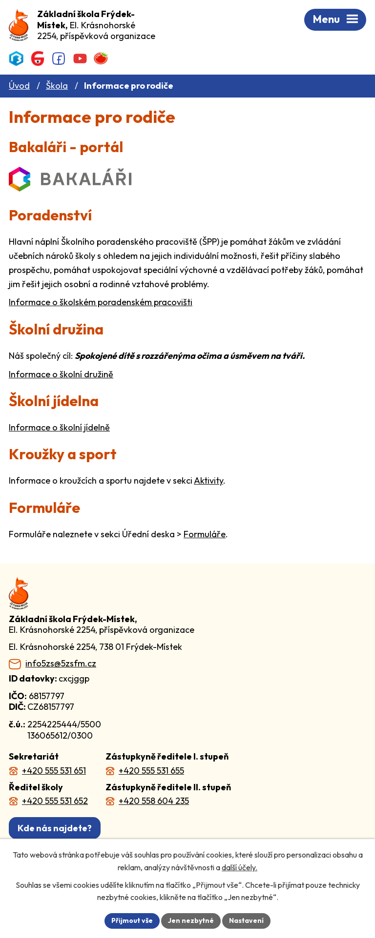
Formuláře (205, 534)
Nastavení (246, 920)
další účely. (239, 867)
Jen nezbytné (191, 920)
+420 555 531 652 (55, 800)
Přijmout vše (132, 920)
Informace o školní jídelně (59, 427)
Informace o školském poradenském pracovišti (100, 302)
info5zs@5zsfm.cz (60, 663)
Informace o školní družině (61, 374)
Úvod (19, 85)
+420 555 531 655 (151, 770)
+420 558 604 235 (154, 800)
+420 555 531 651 (54, 770)
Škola (57, 85)
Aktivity (208, 480)
